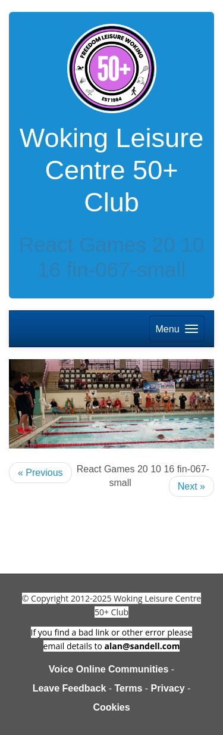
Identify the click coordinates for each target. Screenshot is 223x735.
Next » (191, 486)
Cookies (111, 707)
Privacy (168, 688)
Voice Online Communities (109, 669)
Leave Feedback (69, 688)
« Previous (40, 473)
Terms (129, 688)
